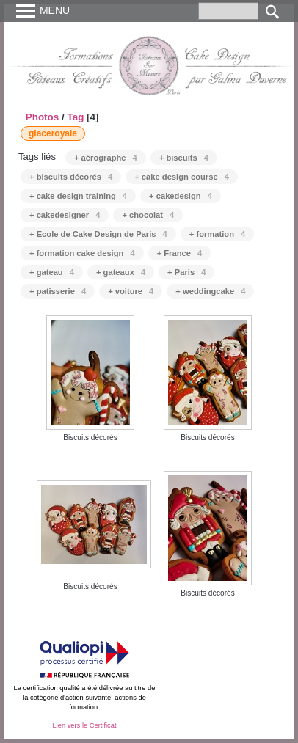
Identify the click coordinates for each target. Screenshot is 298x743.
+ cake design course (181, 176)
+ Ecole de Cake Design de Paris (98, 234)
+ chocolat (148, 215)
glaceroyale (53, 133)
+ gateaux (120, 272)
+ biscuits (183, 157)
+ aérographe (105, 157)
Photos (42, 116)
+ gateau (51, 272)
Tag (75, 116)
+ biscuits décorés (70, 176)
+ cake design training (78, 195)
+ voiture (130, 291)
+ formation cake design (82, 253)
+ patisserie (57, 291)
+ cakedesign (180, 195)
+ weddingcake (210, 291)
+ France (180, 253)
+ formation (217, 234)
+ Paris (186, 272)
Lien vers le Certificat (84, 725)
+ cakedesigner (64, 215)
